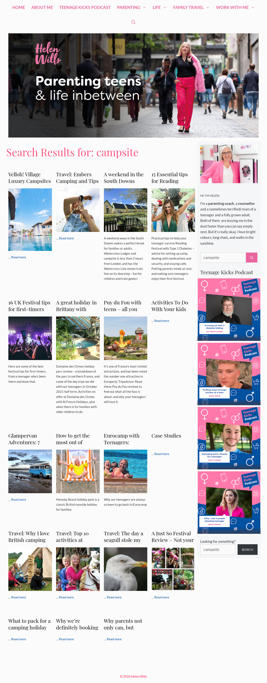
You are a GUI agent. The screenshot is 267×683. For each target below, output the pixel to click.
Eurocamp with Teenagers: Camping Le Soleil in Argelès (125, 445)
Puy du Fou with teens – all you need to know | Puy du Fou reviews (125, 312)
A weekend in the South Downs (124, 177)
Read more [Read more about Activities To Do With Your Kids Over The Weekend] (161, 321)
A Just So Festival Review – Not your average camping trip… (172, 543)
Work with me (237, 7)
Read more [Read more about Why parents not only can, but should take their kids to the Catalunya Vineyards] (114, 639)
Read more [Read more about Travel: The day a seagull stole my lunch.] (114, 597)
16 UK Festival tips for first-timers (29, 305)
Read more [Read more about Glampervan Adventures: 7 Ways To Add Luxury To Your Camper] (18, 499)
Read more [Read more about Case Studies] (161, 454)
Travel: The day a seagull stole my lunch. (123, 540)
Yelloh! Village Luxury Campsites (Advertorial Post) (29, 181)
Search (247, 549)
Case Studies (166, 435)
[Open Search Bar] (133, 22)
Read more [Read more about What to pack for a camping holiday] (18, 639)
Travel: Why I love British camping (28, 536)
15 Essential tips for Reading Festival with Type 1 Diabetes (172, 184)
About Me (42, 7)
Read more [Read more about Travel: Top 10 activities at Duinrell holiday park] (66, 597)
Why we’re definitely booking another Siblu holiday (77, 630)
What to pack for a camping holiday (29, 624)
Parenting (133, 7)
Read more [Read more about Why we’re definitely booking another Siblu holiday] (66, 639)
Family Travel (193, 7)
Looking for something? (218, 541)
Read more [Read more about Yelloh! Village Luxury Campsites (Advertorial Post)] (18, 257)
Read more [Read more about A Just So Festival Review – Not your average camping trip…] (161, 597)
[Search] (252, 257)
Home (18, 7)
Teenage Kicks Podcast (85, 7)
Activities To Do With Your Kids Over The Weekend (169, 312)
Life (161, 7)
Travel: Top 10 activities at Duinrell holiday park (74, 543)
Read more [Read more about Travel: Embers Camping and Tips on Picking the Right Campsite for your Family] (66, 238)
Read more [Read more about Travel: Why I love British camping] (18, 597)
